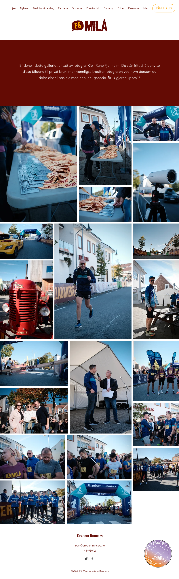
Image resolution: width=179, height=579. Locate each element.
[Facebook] (92, 559)
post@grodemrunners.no (90, 545)
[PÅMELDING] (163, 8)
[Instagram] (87, 559)
